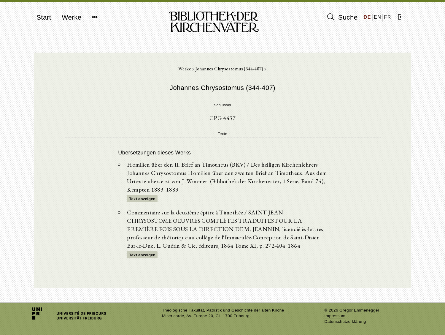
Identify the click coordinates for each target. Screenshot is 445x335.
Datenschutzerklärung (345, 321)
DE (367, 17)
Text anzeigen (142, 199)
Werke (71, 17)
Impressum (335, 316)
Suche (342, 17)
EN (377, 17)
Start (43, 17)
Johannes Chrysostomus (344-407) (230, 69)
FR (387, 17)
